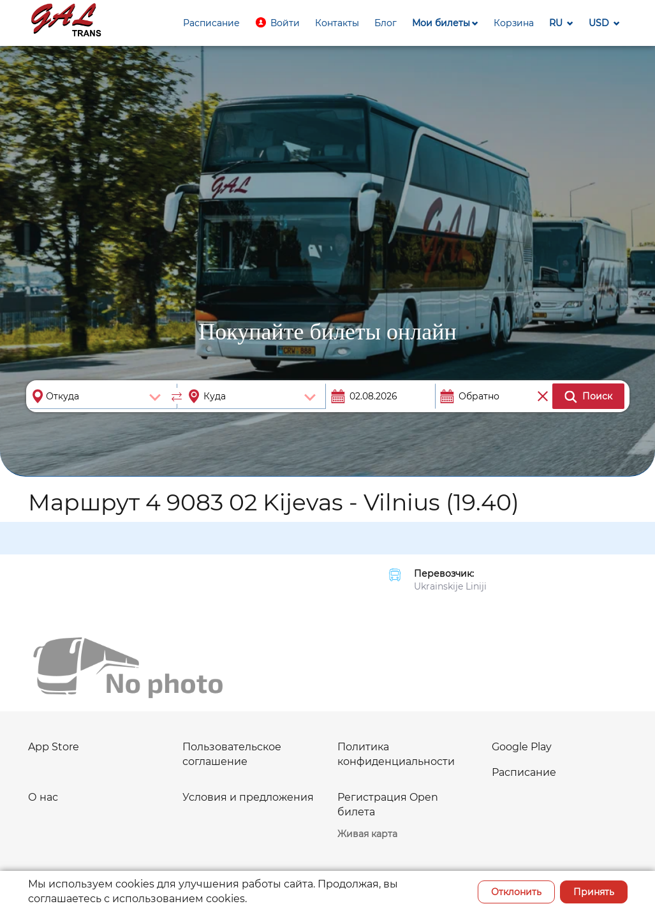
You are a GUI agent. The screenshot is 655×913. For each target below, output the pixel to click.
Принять (593, 892)
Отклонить (516, 892)
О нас (43, 797)
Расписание (524, 772)
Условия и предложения (248, 797)
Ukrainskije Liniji (450, 586)
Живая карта (367, 834)
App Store (53, 747)
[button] (277, 23)
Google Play (522, 747)
